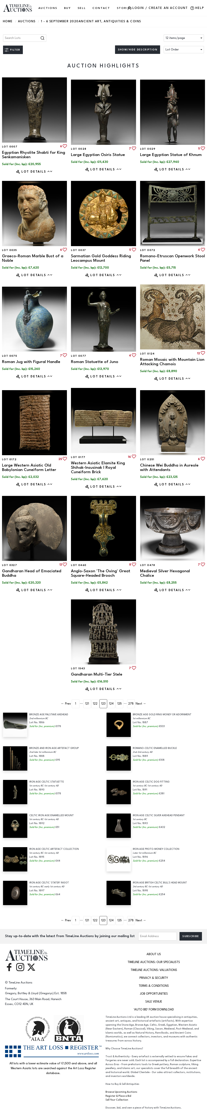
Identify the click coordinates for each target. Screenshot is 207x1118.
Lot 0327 (9, 565)
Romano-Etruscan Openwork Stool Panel (172, 258)
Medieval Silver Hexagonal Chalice (165, 573)
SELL (82, 8)
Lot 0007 (9, 146)
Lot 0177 (78, 457)
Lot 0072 (147, 250)
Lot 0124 (147, 353)
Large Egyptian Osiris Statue (98, 154)
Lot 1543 (78, 668)
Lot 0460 (78, 565)
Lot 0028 (78, 148)
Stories (124, 8)
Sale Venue (153, 1001)
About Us (154, 954)
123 (103, 703)
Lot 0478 (147, 565)
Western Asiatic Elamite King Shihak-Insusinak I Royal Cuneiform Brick (98, 467)
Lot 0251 (147, 459)
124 (111, 703)
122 (95, 703)
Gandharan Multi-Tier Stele (96, 674)
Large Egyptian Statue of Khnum (171, 154)
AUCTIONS (47, 8)
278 (131, 703)
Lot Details (37, 171)
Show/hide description (137, 49)
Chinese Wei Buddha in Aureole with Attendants (169, 467)
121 (87, 703)
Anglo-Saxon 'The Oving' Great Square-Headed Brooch (100, 573)
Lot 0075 (9, 356)
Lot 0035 (9, 250)
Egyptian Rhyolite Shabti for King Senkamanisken (33, 154)
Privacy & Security (153, 978)
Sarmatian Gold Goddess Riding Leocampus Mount (101, 258)
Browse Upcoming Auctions (121, 1092)
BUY (67, 8)
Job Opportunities (154, 993)
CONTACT (101, 8)
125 (119, 703)
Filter (15, 49)
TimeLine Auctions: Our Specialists (154, 962)
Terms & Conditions (154, 986)
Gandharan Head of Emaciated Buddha (31, 573)
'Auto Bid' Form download (154, 1009)
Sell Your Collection (117, 1100)
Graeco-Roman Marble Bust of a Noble (32, 258)
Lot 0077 (78, 356)
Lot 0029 (147, 148)
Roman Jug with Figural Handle (31, 361)
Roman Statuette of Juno (94, 361)
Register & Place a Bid (118, 1096)
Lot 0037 (78, 250)
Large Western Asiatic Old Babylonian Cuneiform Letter (29, 467)
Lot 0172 (9, 459)
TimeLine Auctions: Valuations (154, 970)
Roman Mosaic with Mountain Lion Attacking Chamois (172, 361)
